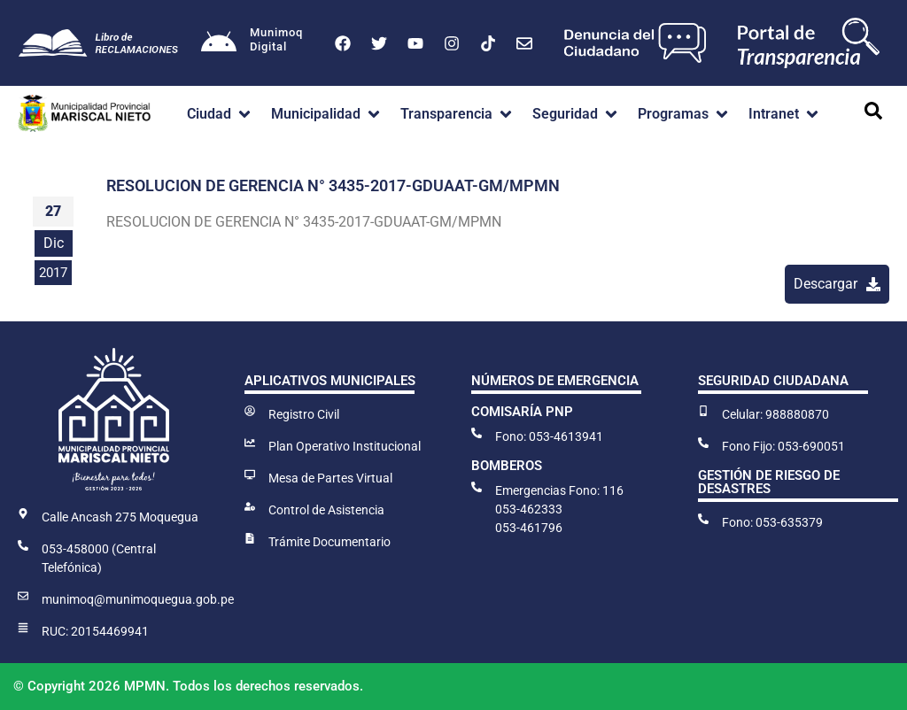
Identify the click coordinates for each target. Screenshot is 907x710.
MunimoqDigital (276, 39)
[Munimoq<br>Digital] (218, 43)
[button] (220, 114)
